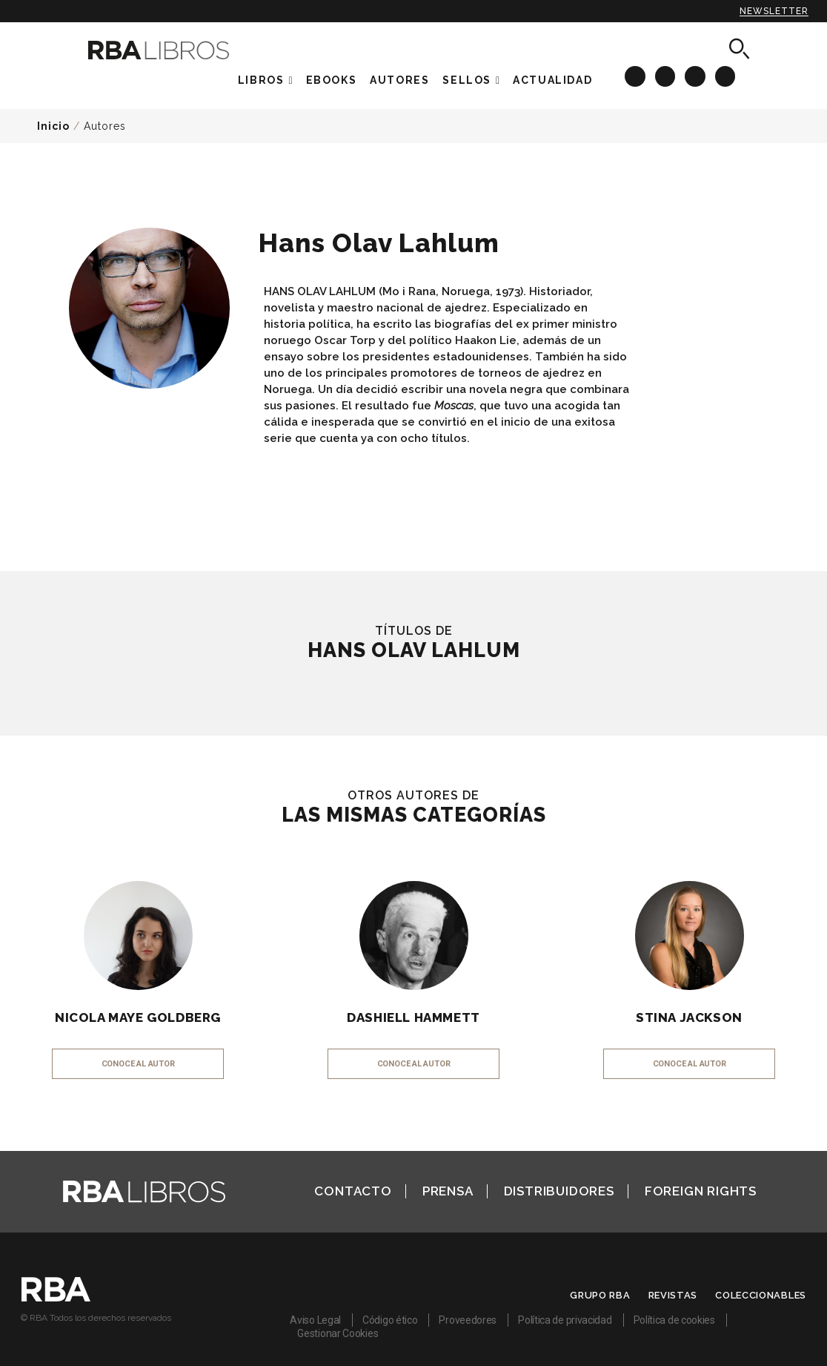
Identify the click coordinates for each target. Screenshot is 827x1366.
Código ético (389, 1320)
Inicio (53, 126)
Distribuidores (559, 1191)
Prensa (448, 1191)
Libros (261, 80)
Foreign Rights (701, 1191)
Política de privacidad (564, 1320)
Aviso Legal (315, 1320)
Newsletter (774, 11)
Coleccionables (760, 1295)
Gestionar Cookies (337, 1333)
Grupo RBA (600, 1295)
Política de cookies (674, 1320)
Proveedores (467, 1320)
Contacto (352, 1191)
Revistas (673, 1295)
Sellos (466, 80)
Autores (105, 126)
